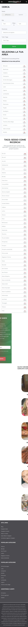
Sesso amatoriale (5, 558)
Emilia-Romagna (5, 566)
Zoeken (2, 597)
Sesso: (3, 11)
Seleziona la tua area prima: (11, 61)
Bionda (2, 548)
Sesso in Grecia (4, 533)
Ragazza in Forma (5, 555)
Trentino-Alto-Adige (5, 584)
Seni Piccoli (3, 551)
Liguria (2, 582)
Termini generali (5, 595)
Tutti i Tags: (5, 37)
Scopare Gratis (4, 529)
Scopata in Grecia (5, 531)
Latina (2, 553)
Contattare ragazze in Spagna (8, 538)
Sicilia (2, 577)
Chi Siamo (3, 593)
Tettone (3, 546)
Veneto (2, 573)
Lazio (2, 568)
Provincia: (4, 29)
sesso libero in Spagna (6, 535)
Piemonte (3, 575)
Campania (3, 570)
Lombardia (3, 580)
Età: (3, 20)
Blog (2, 526)
